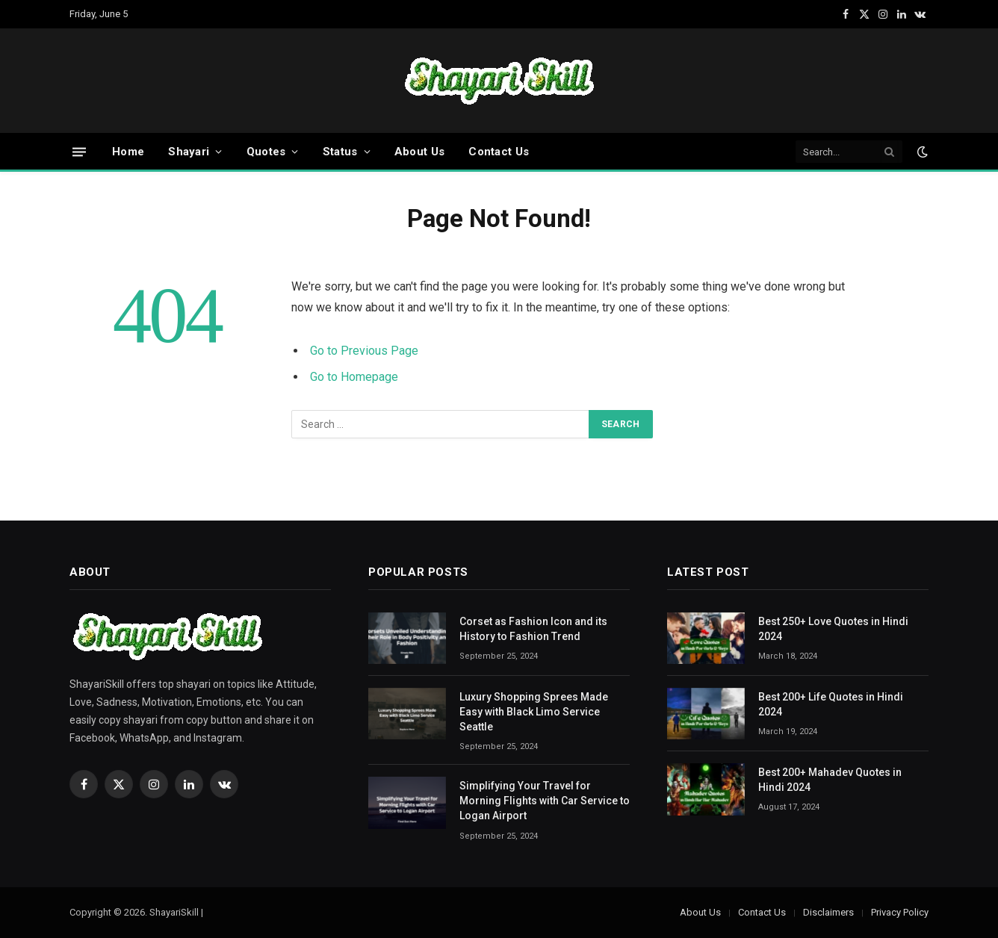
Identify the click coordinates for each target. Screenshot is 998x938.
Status (340, 151)
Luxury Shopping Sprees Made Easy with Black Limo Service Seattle (533, 712)
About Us (419, 151)
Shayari (188, 151)
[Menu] (79, 151)
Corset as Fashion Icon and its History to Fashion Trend (533, 628)
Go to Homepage (354, 377)
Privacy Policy (900, 912)
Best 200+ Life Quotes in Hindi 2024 (830, 704)
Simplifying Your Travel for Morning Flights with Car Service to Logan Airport (544, 800)
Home (128, 151)
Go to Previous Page (364, 351)
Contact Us (498, 151)
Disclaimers (828, 912)
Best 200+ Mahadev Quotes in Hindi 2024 (830, 779)
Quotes (266, 151)
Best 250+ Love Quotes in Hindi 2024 (833, 628)
